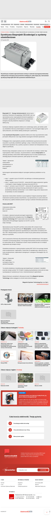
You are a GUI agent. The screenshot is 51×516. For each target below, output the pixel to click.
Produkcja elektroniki (5, 24)
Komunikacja (36, 24)
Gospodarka (19, 26)
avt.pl (37, 498)
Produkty (12, 26)
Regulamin (20, 482)
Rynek (2, 26)
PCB (12, 24)
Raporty (26, 26)
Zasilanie (22, 24)
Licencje (20, 484)
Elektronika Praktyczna (40, 486)
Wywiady (32, 26)
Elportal (37, 484)
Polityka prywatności (22, 486)
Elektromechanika (29, 24)
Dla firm (47, 26)
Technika (38, 26)
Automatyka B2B (39, 482)
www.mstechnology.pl (42, 284)
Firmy (7, 26)
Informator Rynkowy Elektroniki (8, 486)
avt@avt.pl (39, 496)
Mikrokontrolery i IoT (44, 24)
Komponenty (16, 24)
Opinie (43, 26)
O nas (2, 484)
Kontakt (2, 482)
